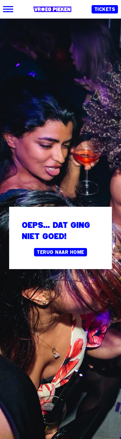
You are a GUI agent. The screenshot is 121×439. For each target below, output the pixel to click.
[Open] (8, 9)
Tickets (104, 9)
